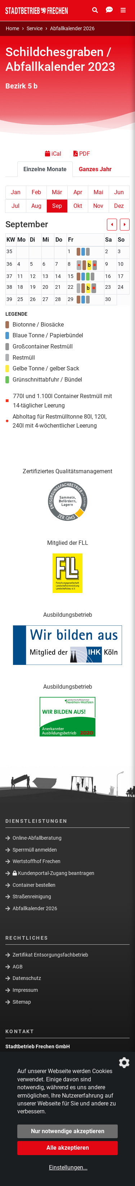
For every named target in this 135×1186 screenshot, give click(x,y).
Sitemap (22, 1002)
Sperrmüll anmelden (35, 850)
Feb (36, 192)
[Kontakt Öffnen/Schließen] (109, 10)
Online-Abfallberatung (37, 838)
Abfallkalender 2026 (72, 29)
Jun (119, 192)
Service (34, 29)
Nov (98, 205)
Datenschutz (27, 978)
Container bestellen (34, 885)
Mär (57, 192)
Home (12, 29)
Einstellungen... (68, 1167)
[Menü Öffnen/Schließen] (123, 10)
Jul (15, 205)
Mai (98, 192)
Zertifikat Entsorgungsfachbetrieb (50, 955)
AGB (18, 967)
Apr (77, 192)
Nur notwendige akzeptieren (67, 1131)
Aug (36, 205)
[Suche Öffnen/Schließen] (95, 10)
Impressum (25, 990)
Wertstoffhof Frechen (36, 861)
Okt (77, 205)
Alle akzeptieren (67, 1147)
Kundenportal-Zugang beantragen (53, 873)
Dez (119, 205)
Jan (16, 192)
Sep (57, 205)
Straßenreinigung (32, 896)
